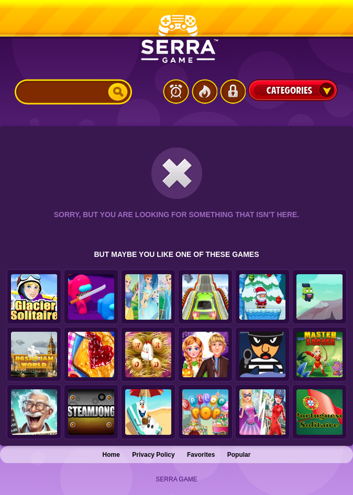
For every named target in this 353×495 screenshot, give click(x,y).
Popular (239, 454)
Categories (293, 90)
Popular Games (204, 91)
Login (232, 91)
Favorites (201, 454)
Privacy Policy (153, 454)
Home (111, 454)
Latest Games (176, 91)
